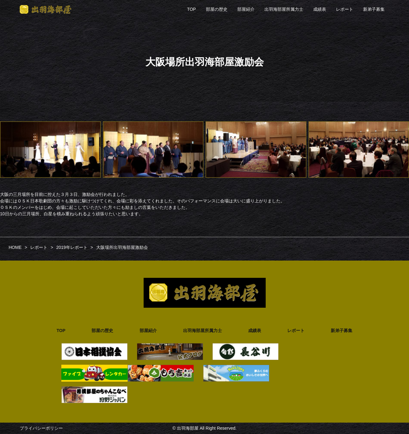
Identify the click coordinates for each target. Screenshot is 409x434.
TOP (191, 9)
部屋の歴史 (216, 9)
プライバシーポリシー (41, 428)
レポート (344, 9)
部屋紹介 (246, 9)
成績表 (319, 9)
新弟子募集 (374, 9)
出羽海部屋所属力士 (283, 9)
